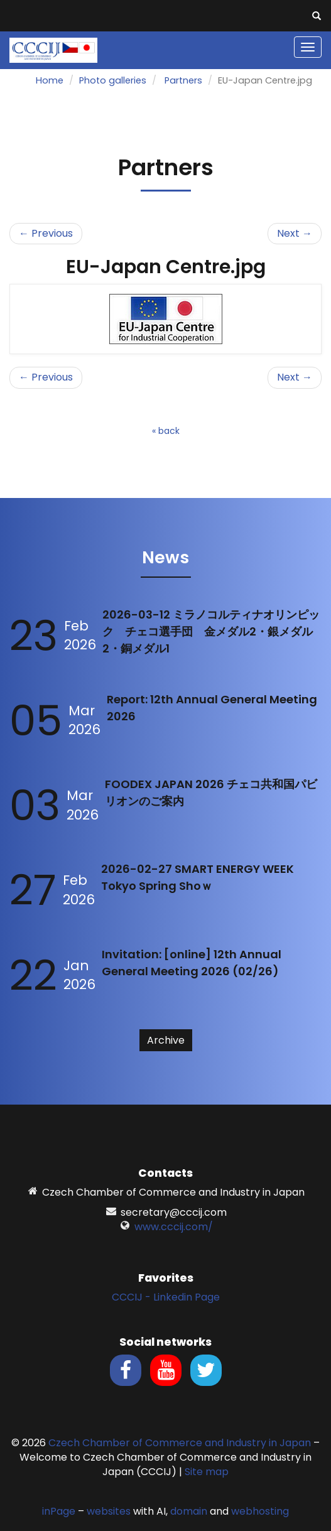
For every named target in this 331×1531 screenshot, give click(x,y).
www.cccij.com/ (173, 1227)
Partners (183, 80)
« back (166, 431)
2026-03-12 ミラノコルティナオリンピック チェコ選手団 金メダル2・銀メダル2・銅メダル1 (211, 631)
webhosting (260, 1511)
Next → (294, 233)
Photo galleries (112, 80)
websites (109, 1511)
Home (49, 80)
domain (188, 1511)
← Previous (46, 233)
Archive (166, 1040)
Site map (207, 1471)
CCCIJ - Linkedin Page (166, 1297)
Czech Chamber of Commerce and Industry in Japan (179, 1443)
